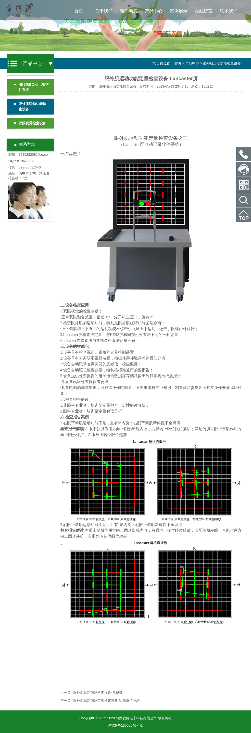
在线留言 (204, 11)
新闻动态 (129, 11)
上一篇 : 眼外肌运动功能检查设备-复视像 (91, 692)
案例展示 (179, 11)
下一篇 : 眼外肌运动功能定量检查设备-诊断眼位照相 (100, 701)
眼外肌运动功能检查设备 (222, 63)
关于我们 (104, 11)
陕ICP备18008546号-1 (125, 725)
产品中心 (154, 11)
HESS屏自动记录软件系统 (31, 87)
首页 (78, 11)
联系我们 (229, 11)
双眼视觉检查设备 (30, 123)
